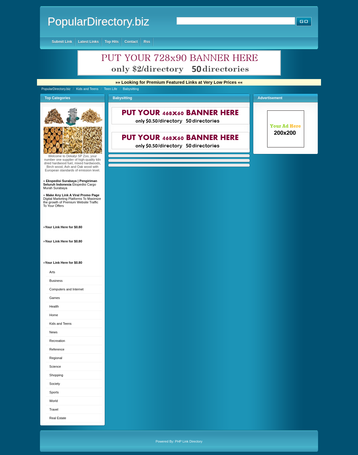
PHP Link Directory (188, 441)
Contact (131, 42)
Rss (146, 42)
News (53, 332)
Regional (55, 358)
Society (54, 383)
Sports (54, 392)
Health (54, 306)
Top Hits (112, 42)
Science (55, 366)
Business (56, 280)
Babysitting (131, 89)
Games (54, 298)
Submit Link (62, 42)
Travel (53, 409)
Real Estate (57, 418)
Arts (52, 272)
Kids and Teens (87, 89)
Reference (56, 349)
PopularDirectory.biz (98, 21)
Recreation (57, 341)
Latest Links (88, 42)
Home (53, 315)
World (53, 401)
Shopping (56, 375)
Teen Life (111, 89)
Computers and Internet (66, 289)
